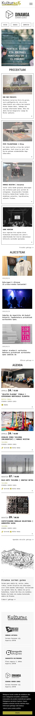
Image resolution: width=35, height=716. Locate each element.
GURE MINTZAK (8, 229)
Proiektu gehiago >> (26, 247)
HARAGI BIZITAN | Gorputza (13, 184)
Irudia (15, 25)
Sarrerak (5, 447)
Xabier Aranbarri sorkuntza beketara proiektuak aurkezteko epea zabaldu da (16, 352)
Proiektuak (17, 69)
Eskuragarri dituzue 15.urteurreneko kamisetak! (14, 283)
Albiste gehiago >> (27, 360)
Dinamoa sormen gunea (13, 580)
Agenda (18, 365)
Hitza (5, 25)
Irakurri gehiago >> (8, 599)
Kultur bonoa (15, 447)
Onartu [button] (17, 713)
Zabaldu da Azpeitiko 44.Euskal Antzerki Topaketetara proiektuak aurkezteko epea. (17, 317)
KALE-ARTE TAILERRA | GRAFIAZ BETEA (17, 480)
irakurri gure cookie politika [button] (12, 708)
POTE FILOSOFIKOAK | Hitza (13, 144)
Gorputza (26, 25)
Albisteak (17, 252)
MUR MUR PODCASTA (9, 97)
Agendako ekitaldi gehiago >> (23, 539)
